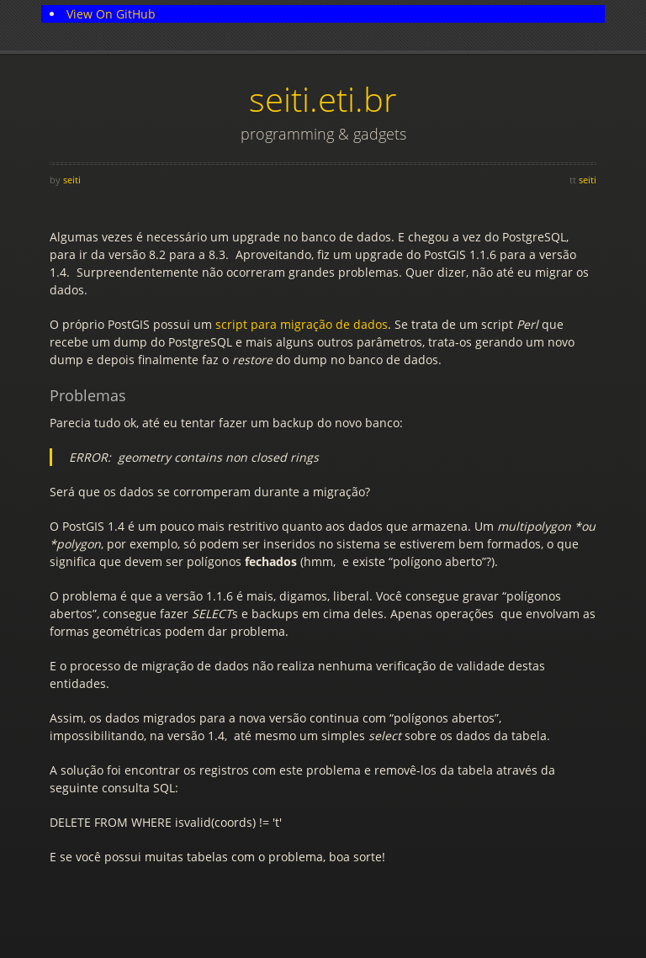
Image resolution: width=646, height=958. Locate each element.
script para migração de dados (301, 324)
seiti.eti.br (323, 99)
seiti (72, 179)
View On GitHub (111, 14)
